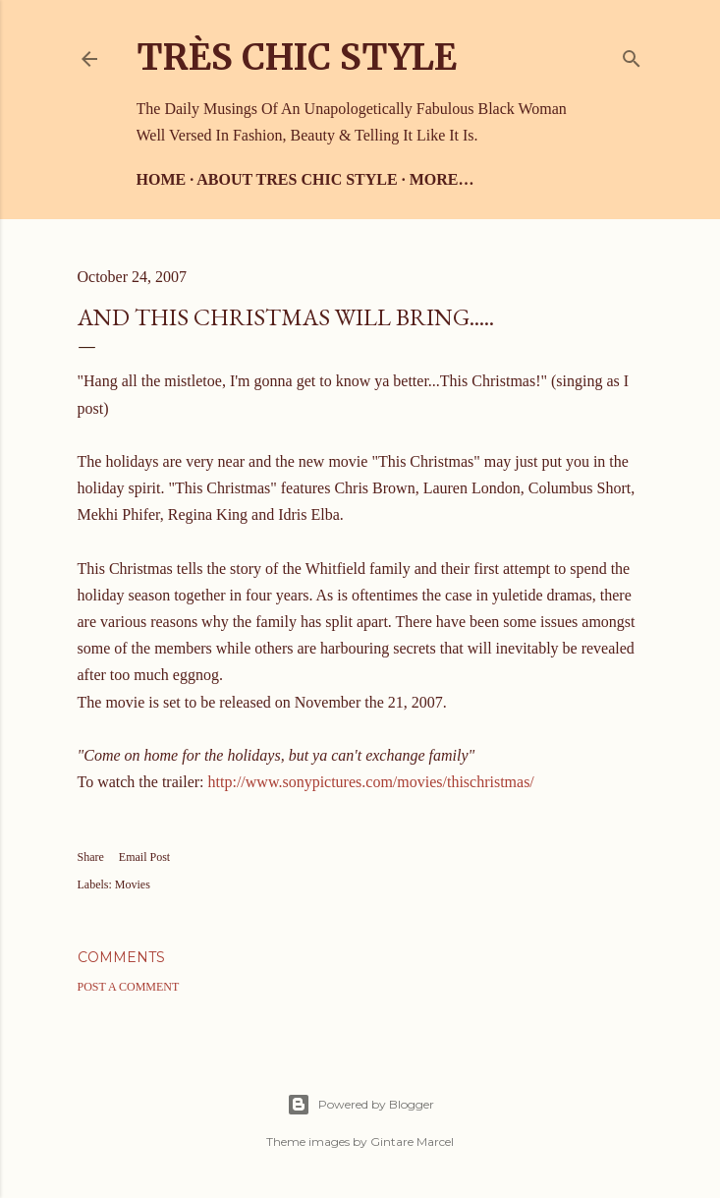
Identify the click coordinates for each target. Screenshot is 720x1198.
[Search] (631, 54)
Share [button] (91, 857)
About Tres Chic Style (296, 179)
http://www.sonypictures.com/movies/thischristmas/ (371, 781)
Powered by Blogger (360, 1104)
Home (162, 179)
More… (442, 179)
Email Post (144, 857)
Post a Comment (129, 987)
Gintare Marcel (412, 1141)
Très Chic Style (297, 57)
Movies (132, 884)
